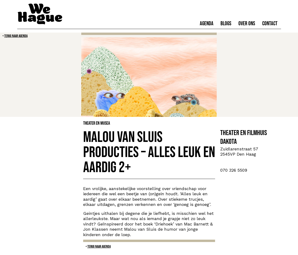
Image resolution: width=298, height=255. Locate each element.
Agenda (206, 23)
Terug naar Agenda (16, 36)
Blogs (225, 23)
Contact (270, 23)
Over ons (246, 23)
